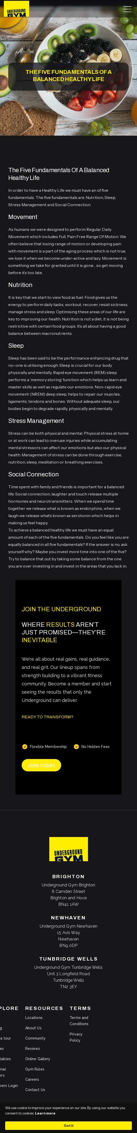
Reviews (32, 1049)
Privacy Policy (76, 1037)
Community (35, 1038)
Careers (32, 1079)
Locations (34, 1018)
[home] (15, 8)
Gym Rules (34, 1069)
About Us (33, 1028)
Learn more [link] (45, 1113)
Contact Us (35, 1090)
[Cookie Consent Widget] (68, 1117)
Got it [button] (69, 1125)
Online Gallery (38, 1059)
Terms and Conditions (79, 1021)
